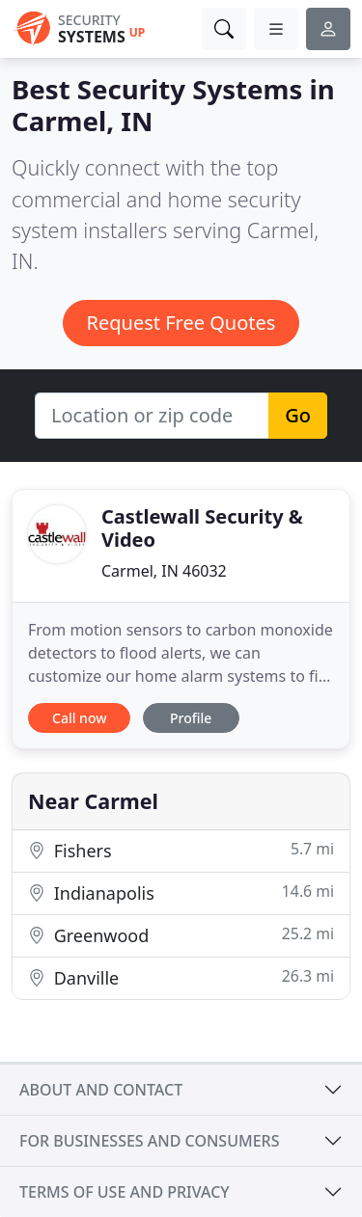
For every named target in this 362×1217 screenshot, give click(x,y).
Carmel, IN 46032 (164, 570)
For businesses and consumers (149, 1140)
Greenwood (181, 935)
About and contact (100, 1089)
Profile (190, 718)
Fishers (181, 850)
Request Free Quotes (181, 323)
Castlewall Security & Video (202, 528)
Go (298, 415)
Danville (181, 977)
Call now (79, 718)
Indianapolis (181, 892)
